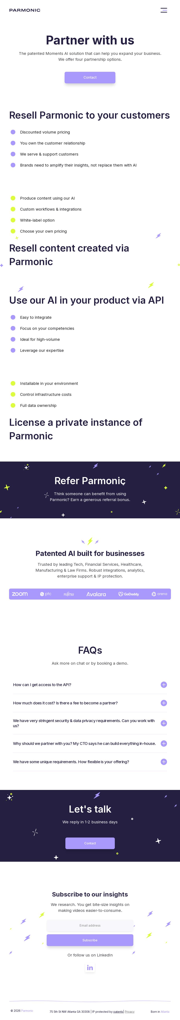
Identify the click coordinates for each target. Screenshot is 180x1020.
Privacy (130, 1011)
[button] (164, 10)
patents (118, 1011)
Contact (90, 77)
